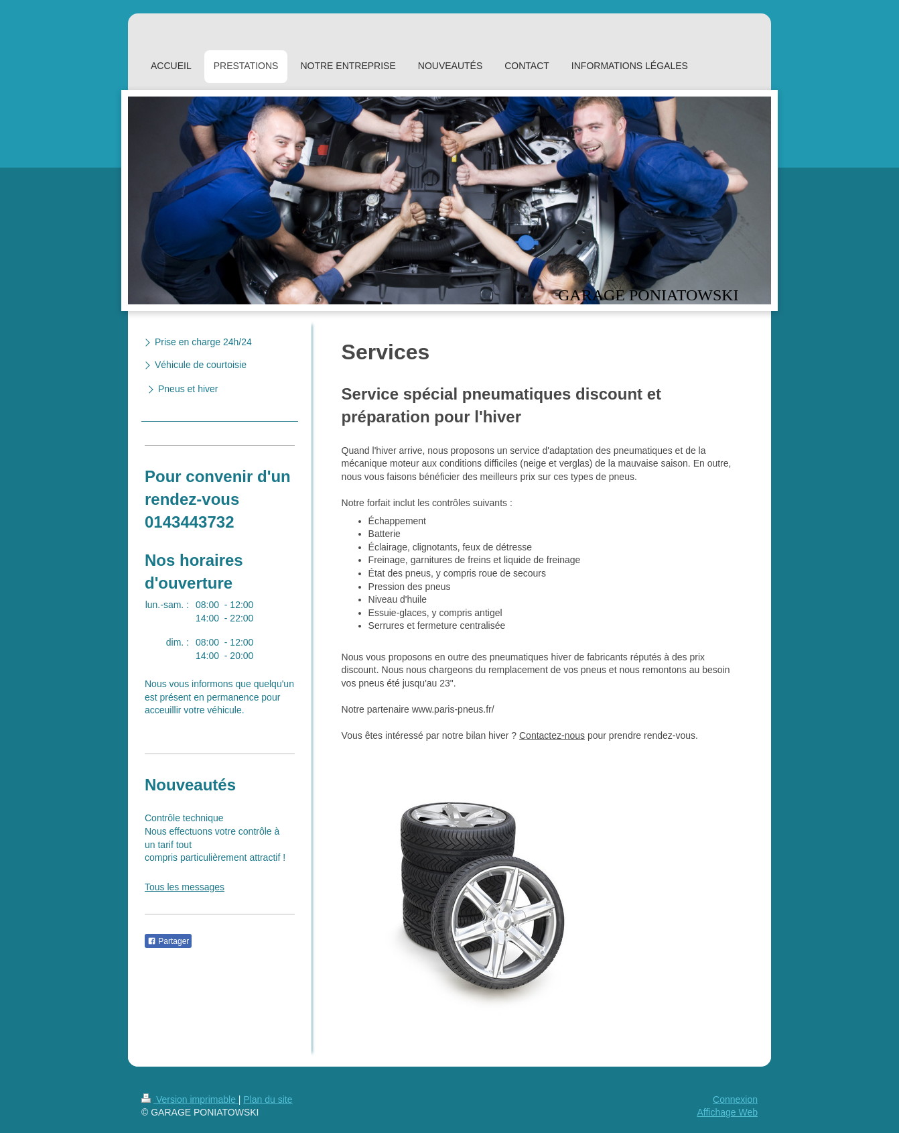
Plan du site (267, 1099)
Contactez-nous (552, 735)
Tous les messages (184, 887)
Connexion (735, 1099)
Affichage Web (727, 1112)
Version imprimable (189, 1099)
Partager (168, 941)
